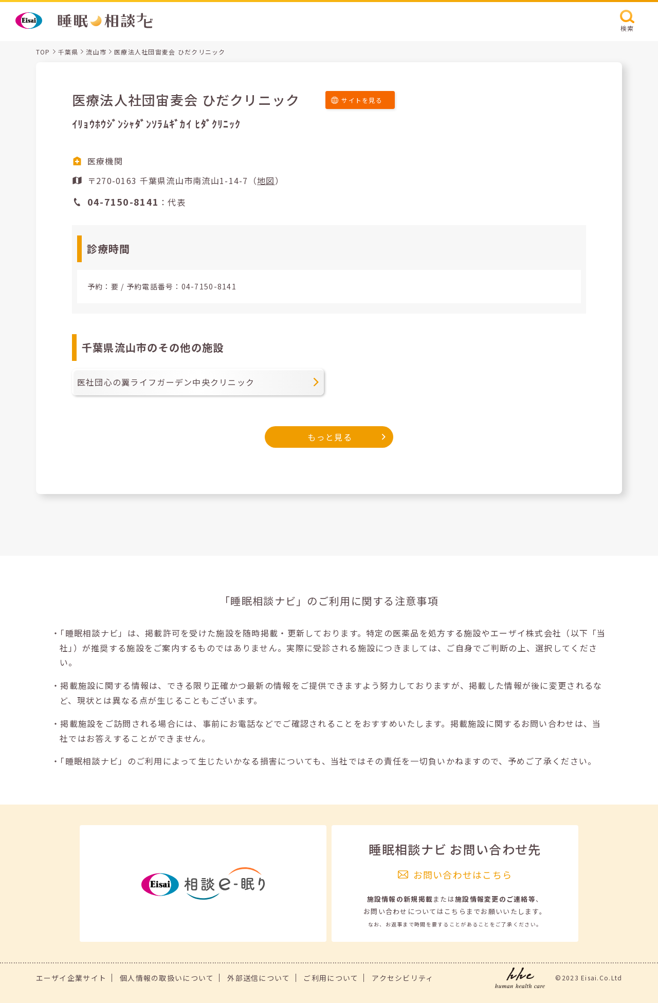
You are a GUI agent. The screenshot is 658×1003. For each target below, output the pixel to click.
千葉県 (68, 51)
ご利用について (330, 978)
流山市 (96, 51)
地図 (266, 180)
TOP (43, 51)
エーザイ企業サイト (71, 978)
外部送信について (258, 978)
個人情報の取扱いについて (167, 978)
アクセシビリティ (402, 978)
